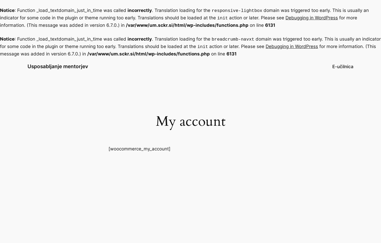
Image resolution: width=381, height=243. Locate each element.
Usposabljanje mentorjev (58, 64)
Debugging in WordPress (311, 17)
